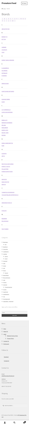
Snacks (4, 289)
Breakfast (5, 247)
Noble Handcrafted (7, 143)
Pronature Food (9, 3)
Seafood (5, 284)
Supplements (6, 294)
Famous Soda (5, 83)
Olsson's (4, 153)
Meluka (4, 125)
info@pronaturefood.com (8, 376)
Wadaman (4, 218)
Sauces (6, 273)
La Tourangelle (6, 109)
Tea (4, 296)
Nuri (3, 145)
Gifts (4, 263)
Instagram (5, 360)
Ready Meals (6, 275)
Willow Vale (5, 221)
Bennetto (4, 37)
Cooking (5, 254)
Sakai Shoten (5, 182)
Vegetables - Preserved (8, 301)
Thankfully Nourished (8, 192)
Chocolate (5, 249)
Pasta (4, 270)
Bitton (4, 39)
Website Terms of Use (12, 336)
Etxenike (4, 75)
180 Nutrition (5, 29)
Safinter (4, 179)
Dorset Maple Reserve (8, 60)
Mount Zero (5, 132)
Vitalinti (4, 210)
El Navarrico (5, 68)
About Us (5, 331)
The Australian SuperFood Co (10, 195)
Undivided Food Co (7, 202)
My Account (6, 344)
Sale (4, 280)
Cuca (3, 52)
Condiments (6, 251)
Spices (6, 256)
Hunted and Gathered (8, 91)
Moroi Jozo (5, 130)
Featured (5, 261)
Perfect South (6, 166)
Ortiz (3, 156)
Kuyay (3, 102)
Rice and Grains (6, 277)
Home (4, 8)
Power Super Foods (7, 171)
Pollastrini (5, 169)
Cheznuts (4, 49)
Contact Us (6, 341)
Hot (5, 244)
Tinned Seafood (8, 287)
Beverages (5, 242)
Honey (4, 266)
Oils (4, 268)
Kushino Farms (6, 99)
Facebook (5, 356)
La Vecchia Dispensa (7, 112)
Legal (4, 334)
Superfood (5, 292)
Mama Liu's (4, 120)
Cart (22, 421)
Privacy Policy (10, 338)
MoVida (4, 135)
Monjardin (5, 127)
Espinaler (4, 73)
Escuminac (4, 70)
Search (14, 422)
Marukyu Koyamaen (7, 122)
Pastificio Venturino (8, 164)
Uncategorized (6, 299)
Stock (6, 258)
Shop (4, 329)
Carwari (4, 47)
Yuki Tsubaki (5, 229)
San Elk (4, 184)
